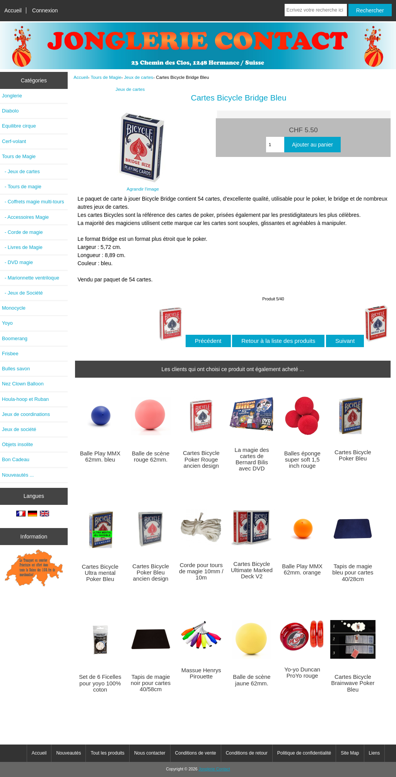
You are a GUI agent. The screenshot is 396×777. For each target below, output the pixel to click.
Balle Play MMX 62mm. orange (302, 569)
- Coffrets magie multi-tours (33, 201)
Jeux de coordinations (26, 414)
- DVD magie (17, 262)
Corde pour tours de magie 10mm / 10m (201, 571)
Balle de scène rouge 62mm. (150, 456)
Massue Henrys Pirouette (201, 673)
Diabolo (10, 111)
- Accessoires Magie (25, 217)
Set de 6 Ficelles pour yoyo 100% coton (100, 683)
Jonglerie (12, 96)
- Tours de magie (21, 186)
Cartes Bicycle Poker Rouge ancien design (201, 459)
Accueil (13, 10)
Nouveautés (68, 753)
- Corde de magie (22, 232)
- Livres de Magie (22, 247)
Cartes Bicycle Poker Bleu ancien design (150, 572)
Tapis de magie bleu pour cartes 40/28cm (352, 572)
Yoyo (7, 323)
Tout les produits (107, 753)
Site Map (350, 753)
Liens (374, 753)
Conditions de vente (195, 753)
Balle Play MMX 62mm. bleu (100, 456)
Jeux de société (19, 429)
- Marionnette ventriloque (30, 278)
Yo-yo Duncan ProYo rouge (302, 672)
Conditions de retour (247, 753)
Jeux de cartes (138, 77)
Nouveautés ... (18, 475)
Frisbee (10, 353)
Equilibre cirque (19, 126)
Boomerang (14, 338)
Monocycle (14, 308)
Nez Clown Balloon (23, 384)
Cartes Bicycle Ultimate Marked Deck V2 (252, 570)
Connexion (45, 10)
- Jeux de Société (22, 293)
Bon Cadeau (15, 459)
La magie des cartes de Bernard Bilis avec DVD (251, 459)
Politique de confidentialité (304, 753)
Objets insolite (17, 444)
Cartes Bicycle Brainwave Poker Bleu (352, 683)
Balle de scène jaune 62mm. (251, 680)
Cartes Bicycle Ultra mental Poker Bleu (100, 573)
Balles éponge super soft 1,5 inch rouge (302, 459)
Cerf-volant (14, 141)
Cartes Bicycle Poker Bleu (353, 455)
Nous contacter (150, 753)
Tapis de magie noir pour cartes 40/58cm (151, 683)
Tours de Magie (105, 77)
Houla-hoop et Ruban (25, 399)
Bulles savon (16, 368)
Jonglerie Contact (214, 769)
